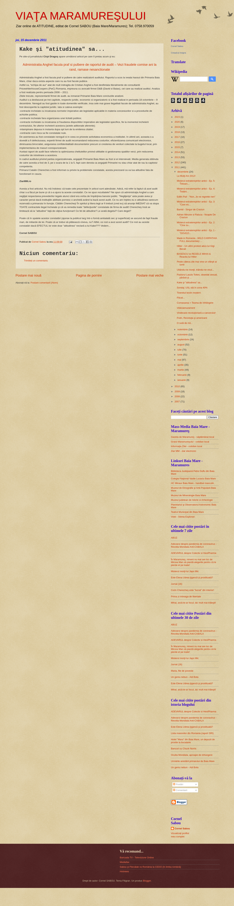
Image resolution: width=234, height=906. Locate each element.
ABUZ (174, 537)
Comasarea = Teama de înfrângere (195, 302)
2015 (177, 147)
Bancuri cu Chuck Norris (183, 748)
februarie (182, 374)
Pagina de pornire (89, 275)
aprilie (180, 364)
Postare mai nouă (28, 275)
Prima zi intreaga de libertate (186, 596)
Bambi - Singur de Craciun (190, 209)
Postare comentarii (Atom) (44, 282)
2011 (177, 167)
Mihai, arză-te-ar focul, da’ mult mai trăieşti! (193, 602)
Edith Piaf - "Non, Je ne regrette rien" (196, 196)
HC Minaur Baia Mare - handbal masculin (192, 483)
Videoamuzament (186, 308)
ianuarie (181, 380)
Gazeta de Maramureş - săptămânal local (192, 437)
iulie (179, 349)
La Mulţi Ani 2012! (186, 176)
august (181, 344)
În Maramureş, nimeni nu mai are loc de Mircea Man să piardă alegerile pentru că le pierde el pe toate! (193, 562)
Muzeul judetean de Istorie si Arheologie (192, 500)
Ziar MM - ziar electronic (183, 451)
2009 (177, 391)
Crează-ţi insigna (178, 53)
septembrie (183, 339)
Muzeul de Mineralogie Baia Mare (188, 495)
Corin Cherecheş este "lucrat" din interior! (192, 590)
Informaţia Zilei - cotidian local (186, 446)
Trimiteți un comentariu (36, 260)
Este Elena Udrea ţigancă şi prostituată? (192, 577)
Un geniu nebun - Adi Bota (184, 677)
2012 (177, 162)
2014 (177, 152)
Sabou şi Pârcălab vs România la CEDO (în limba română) (150, 866)
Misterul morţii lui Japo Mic (185, 571)
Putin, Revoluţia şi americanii (192, 318)
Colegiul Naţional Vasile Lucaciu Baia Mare (193, 478)
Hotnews (124, 871)
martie (180, 369)
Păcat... (181, 297)
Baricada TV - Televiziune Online (137, 857)
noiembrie (182, 329)
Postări (178, 784)
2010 (177, 386)
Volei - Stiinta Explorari (183, 516)
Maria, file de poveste (182, 670)
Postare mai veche (150, 275)
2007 (177, 401)
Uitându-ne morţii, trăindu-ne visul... (195, 269)
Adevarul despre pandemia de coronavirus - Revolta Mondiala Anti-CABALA (194, 545)
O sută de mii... (185, 323)
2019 (177, 127)
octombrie (182, 334)
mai (179, 359)
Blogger (147, 880)
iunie (180, 354)
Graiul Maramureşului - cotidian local (190, 441)
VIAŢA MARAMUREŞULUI (81, 16)
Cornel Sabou (177, 46)
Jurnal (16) (176, 584)
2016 (177, 142)
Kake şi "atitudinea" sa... (189, 282)
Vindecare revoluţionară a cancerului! (196, 312)
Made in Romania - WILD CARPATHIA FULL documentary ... (197, 239)
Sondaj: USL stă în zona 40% (192, 287)
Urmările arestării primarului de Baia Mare (192, 761)
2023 (177, 117)
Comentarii (180, 790)
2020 (177, 121)
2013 (177, 157)
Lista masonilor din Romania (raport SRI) (192, 733)
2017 (177, 137)
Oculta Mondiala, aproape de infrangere (191, 755)
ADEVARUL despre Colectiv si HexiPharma (193, 553)
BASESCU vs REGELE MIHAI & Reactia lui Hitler (194, 255)
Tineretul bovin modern (189, 292)
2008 (177, 396)
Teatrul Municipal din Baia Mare (187, 512)
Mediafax (124, 862)
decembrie (183, 171)
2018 (177, 132)
